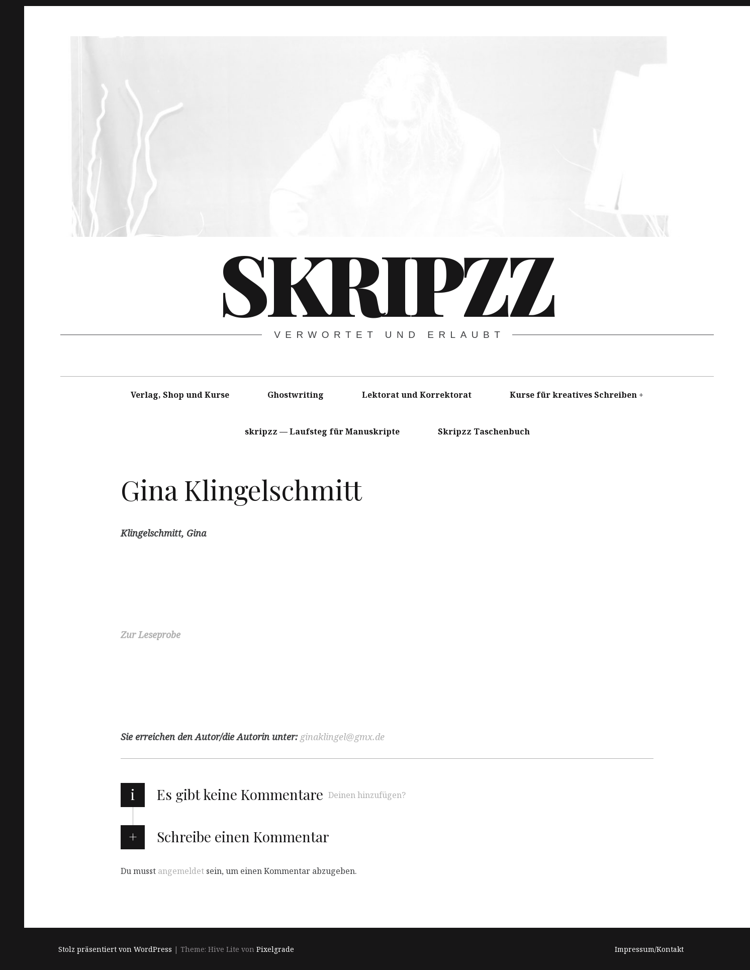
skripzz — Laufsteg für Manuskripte (322, 431)
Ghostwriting (295, 394)
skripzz (386, 282)
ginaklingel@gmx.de (342, 737)
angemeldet (181, 870)
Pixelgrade (275, 949)
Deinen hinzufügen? (367, 795)
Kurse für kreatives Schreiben (573, 394)
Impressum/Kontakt (649, 949)
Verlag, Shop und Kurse (180, 394)
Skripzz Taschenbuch (484, 431)
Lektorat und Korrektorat (417, 394)
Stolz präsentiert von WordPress (115, 949)
